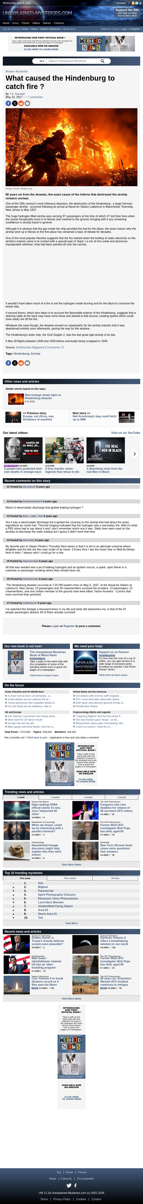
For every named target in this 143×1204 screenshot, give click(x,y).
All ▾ (42, 61)
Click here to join (37, 737)
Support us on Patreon (114, 652)
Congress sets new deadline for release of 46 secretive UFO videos (116, 807)
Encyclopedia (85, 1178)
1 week (21, 797)
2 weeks (55, 797)
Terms (44, 1199)
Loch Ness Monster (51, 902)
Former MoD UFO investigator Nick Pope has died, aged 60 (115, 828)
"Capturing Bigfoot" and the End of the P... (99, 716)
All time (115, 878)
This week (25, 878)
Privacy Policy (62, 1199)
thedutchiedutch (32, 501)
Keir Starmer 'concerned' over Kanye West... (32, 716)
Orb (40, 883)
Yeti (40, 917)
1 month (121, 797)
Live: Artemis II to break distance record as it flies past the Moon (47, 981)
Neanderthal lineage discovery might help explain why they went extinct (46, 850)
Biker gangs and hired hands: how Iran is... (31, 726)
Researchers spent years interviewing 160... (100, 723)
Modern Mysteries (50, 29)
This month (70, 878)
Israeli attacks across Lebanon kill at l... (29, 699)
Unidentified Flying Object (55, 906)
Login (124, 29)
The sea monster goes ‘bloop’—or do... (97, 719)
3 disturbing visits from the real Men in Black (104, 470)
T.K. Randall (17, 93)
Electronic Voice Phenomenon (58, 898)
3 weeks (88, 797)
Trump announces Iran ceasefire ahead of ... (32, 702)
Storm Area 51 (47, 913)
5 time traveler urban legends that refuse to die (62, 470)
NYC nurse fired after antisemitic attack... (98, 699)
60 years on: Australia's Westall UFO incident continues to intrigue (115, 981)
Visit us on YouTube (125, 433)
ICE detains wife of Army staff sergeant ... (99, 695)
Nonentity (28, 540)
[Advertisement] (71, 274)
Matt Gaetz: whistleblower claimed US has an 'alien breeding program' (46, 963)
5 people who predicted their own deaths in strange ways (23, 470)
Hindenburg (21, 353)
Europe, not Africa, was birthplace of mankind (38, 418)
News (15, 23)
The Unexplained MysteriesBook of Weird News (48, 654)
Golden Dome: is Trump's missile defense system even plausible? (48, 941)
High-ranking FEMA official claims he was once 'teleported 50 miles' (46, 809)
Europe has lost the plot (21, 723)
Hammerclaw (30, 561)
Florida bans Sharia (86, 706)
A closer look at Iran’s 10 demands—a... (29, 695)
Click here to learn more (44, 675)
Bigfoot (43, 887)
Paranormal (45, 890)
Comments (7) (55, 347)
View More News (71, 864)
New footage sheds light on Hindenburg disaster (43, 397)
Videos (36, 23)
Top (59, 1172)
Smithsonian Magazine (30, 347)
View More (71, 923)
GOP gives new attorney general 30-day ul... (100, 702)
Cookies (81, 1199)
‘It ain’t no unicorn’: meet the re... (94, 726)
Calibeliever (30, 603)
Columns (59, 23)
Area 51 (43, 910)
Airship (35, 353)
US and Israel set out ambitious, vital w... (30, 706)
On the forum (14, 685)
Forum (25, 23)
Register (135, 29)
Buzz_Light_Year (33, 516)
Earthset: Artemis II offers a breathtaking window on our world (114, 941)
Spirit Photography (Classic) (57, 894)
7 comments (34, 97)
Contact (121, 3)
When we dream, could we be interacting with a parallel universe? (47, 828)
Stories (47, 23)
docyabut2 (29, 486)
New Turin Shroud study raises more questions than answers (116, 848)
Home (6, 23)
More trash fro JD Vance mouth (25, 719)
